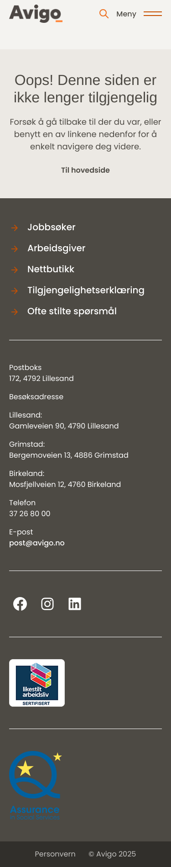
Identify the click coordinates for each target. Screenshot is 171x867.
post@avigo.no (37, 543)
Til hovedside (85, 170)
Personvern (55, 854)
